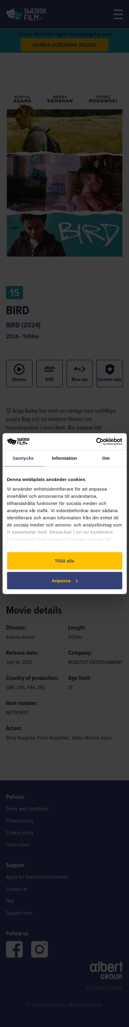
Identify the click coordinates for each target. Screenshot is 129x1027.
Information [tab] (64, 458)
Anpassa (65, 580)
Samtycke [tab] (23, 458)
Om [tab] (106, 458)
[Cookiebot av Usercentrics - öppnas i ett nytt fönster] (96, 441)
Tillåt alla (64, 560)
